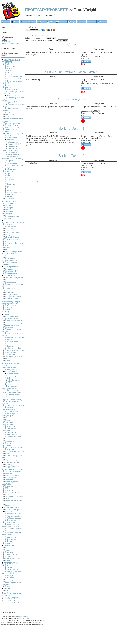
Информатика (10, 367)
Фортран (8, 235)
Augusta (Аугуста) (71, 99)
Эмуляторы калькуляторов (8, 206)
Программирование (14, 369)
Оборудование (13, 142)
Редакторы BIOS (11, 271)
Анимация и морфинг (13, 510)
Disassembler (12, 226)
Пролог (8, 247)
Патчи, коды (11, 576)
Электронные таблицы (14, 323)
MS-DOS (10, 68)
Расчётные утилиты (14, 433)
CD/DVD (10, 180)
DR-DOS (10, 73)
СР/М (7, 117)
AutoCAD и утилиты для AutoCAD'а (11, 392)
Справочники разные (13, 460)
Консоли (8, 210)
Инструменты (13, 154)
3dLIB (71, 45)
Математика (10, 409)
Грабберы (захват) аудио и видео (11, 534)
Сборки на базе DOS (15, 77)
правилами (37, 622)
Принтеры (11, 184)
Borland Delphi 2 (71, 155)
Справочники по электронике (10, 429)
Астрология (9, 441)
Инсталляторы (13, 146)
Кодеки (9, 541)
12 (54, 35)
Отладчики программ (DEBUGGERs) (12, 253)
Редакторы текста (12, 325)
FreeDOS (10, 75)
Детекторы (11, 578)
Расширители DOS (14, 79)
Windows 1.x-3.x (13, 89)
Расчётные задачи (13, 374)
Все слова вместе (10, 53)
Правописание (11, 352)
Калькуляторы (12, 412)
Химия (7, 420)
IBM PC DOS (12, 66)
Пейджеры (9, 486)
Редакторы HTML (12, 327)
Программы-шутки (12, 558)
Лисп (7, 245)
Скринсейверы (11, 554)
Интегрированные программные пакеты (10, 318)
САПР (9, 384)
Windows (8, 87)
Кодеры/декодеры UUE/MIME (10, 483)
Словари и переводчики (14, 350)
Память (9, 190)
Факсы (7, 499)
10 (47, 35)
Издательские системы (14, 321)
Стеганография (11, 580)
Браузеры (9, 473)
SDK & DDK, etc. (12, 237)
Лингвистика (10, 454)
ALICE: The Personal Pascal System (71, 72)
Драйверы (9, 171)
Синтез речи (11, 537)
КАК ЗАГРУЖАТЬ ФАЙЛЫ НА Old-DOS (10, 602)
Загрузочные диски (12, 123)
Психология (11, 449)
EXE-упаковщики (12, 295)
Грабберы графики (14, 518)
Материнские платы (14, 192)
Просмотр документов (15, 338)
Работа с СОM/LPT (12, 492)
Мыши (9, 178)
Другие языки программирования (9, 259)
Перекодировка (12, 342)
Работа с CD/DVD (15, 144)
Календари (9, 548)
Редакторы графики (14, 516)
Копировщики (10, 282)
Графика (8, 512)
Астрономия (10, 439)
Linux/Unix (9, 115)
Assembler (9, 224)
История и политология (14, 451)
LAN (7, 494)
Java (6, 249)
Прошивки (9, 269)
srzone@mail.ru (23, 616)
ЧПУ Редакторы (14, 380)
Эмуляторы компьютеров (8, 213)
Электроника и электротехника (9, 423)
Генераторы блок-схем (14, 243)
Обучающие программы (14, 405)
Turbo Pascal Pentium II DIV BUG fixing (12, 158)
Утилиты (10, 140)
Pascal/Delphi (10, 228)
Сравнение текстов (14, 344)
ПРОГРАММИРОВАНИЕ (46, 9)
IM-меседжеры (11, 478)
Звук (8, 173)
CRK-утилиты (12, 569)
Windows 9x (11, 96)
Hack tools (9, 565)
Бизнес (8, 359)
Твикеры (10, 136)
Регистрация (7, 41)
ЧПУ (8, 378)
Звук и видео (10, 522)
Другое (9, 196)
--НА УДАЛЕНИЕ (11, 598)
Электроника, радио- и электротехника (11, 398)
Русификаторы (12, 138)
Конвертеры (11, 520)
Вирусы (8, 586)
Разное (7, 309)
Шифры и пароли (12, 467)
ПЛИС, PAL (11, 426)
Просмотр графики (14, 514)
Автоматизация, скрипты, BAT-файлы (11, 149)
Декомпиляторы (11, 239)
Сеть (8, 188)
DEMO (8, 556)
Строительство (14, 395)
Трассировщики (13, 256)
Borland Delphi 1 (71, 128)
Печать (9, 340)
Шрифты (10, 346)
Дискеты (8, 307)
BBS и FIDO (10, 490)
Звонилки (9, 480)
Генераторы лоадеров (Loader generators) (12, 572)
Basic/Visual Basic (12, 233)
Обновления (11, 169)
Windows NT (12, 102)
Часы (7, 550)
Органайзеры (10, 354)
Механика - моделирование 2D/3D (10, 387)
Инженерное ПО (11, 372)
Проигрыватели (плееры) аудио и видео (11, 525)
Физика (8, 418)
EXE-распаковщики (13, 297)
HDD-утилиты (11, 305)
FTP (6, 488)
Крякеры (10, 567)
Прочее (11, 161)
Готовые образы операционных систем (10, 126)
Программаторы (13, 435)
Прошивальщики (12, 273)
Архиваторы (10, 292)
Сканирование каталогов (9, 289)
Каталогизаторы (11, 280)
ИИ (6, 591)
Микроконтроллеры (14, 437)
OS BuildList (10, 199)
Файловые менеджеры (14, 278)
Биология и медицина (13, 447)
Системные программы (14, 133)
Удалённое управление (14, 496)
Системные (12, 152)
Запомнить (7, 37)
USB (8, 186)
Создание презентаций (14, 356)
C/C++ (7, 231)
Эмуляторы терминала (14, 471)
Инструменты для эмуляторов (10, 217)
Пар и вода (12, 376)
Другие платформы (14, 81)
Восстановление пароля (11, 44)
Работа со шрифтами (15, 348)
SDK (10, 70)
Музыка (10, 407)
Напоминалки (10, 552)
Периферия (11, 194)
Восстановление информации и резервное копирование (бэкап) (11, 301)
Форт (7, 241)
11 (50, 35)
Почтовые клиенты (12, 475)
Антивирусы (10, 465)
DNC (10, 382)
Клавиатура (11, 182)
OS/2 (7, 83)
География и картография (8, 444)
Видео (9, 175)
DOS (7, 64)
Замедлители (12, 163)
